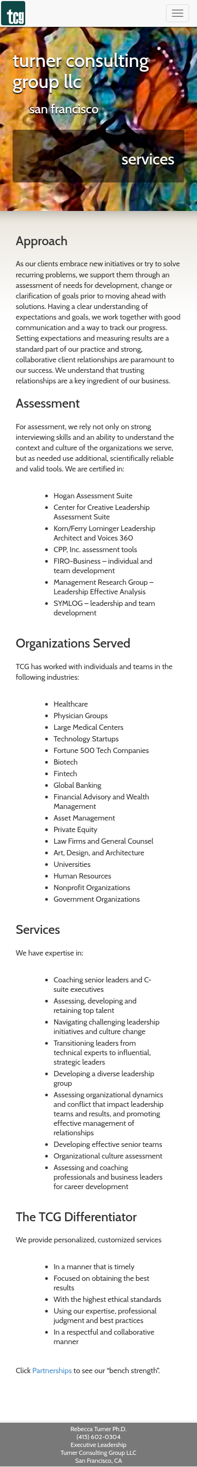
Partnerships (52, 1370)
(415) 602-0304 (99, 1437)
